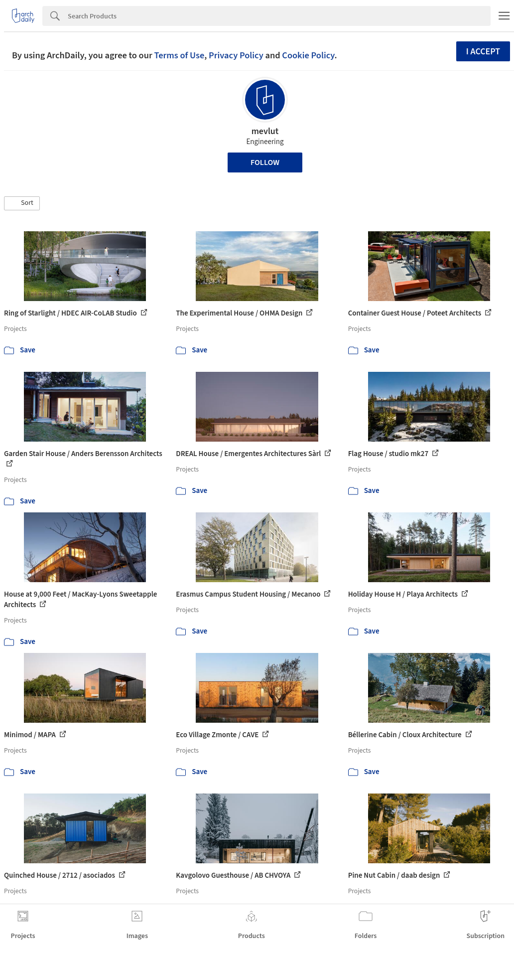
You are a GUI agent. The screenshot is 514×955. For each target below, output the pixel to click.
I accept (483, 51)
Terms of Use (179, 55)
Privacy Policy (236, 55)
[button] (22, 203)
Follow (265, 162)
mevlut (265, 131)
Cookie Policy (308, 55)
